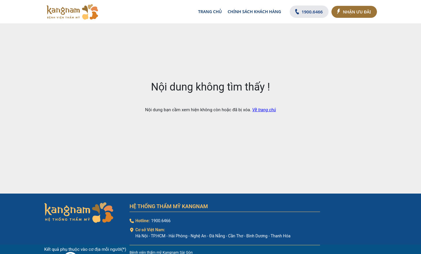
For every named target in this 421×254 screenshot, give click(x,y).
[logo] (72, 12)
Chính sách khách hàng (254, 11)
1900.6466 (161, 220)
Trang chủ (210, 11)
